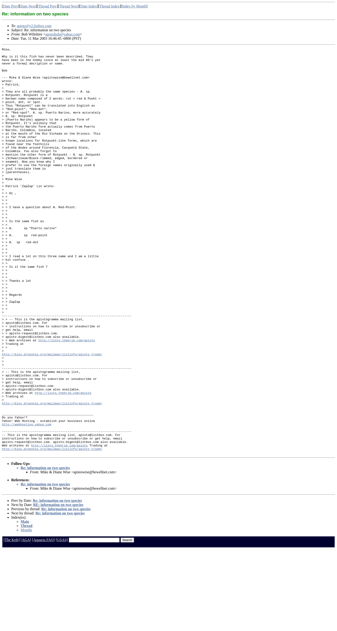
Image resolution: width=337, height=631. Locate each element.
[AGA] (26, 621)
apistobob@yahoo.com (62, 34)
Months (26, 611)
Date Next (28, 6)
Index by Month (134, 6)
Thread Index (109, 6)
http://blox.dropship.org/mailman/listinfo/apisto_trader (52, 416)
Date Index (89, 6)
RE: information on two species (58, 586)
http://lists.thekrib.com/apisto (66, 399)
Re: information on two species (45, 549)
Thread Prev (47, 6)
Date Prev (10, 6)
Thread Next (68, 6)
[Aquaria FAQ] (43, 621)
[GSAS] (62, 621)
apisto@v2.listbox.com (34, 26)
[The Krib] (12, 621)
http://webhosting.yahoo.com (26, 500)
